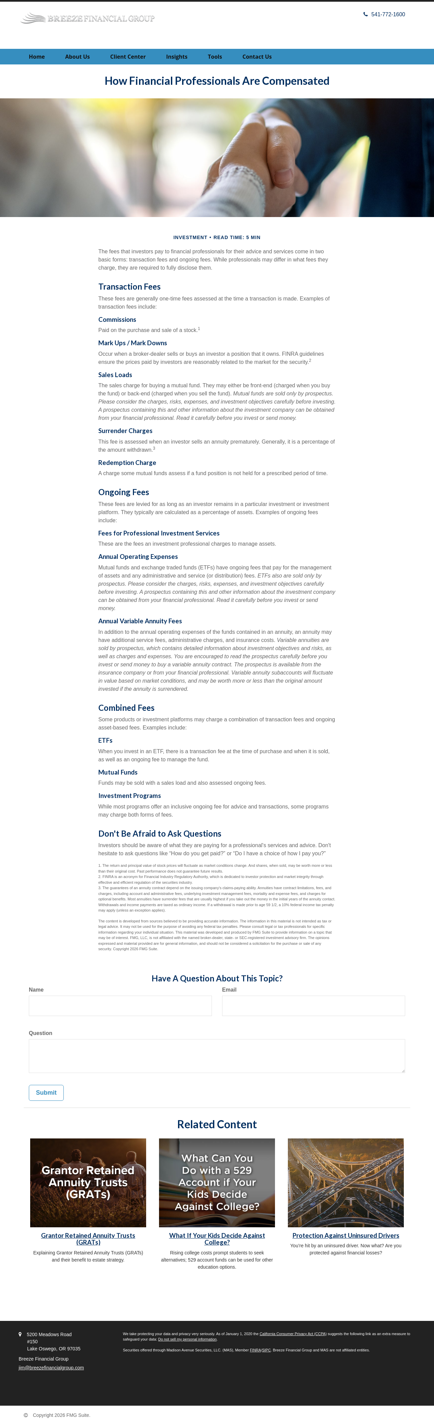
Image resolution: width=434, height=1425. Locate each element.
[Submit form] (46, 1093)
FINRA (255, 1350)
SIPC (266, 1350)
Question (40, 1033)
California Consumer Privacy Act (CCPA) (293, 1334)
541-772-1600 (384, 14)
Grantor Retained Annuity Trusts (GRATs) (88, 1239)
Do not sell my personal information (187, 1339)
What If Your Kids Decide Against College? (217, 1239)
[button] (77, 56)
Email (229, 990)
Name (36, 990)
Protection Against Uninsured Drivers (346, 1235)
